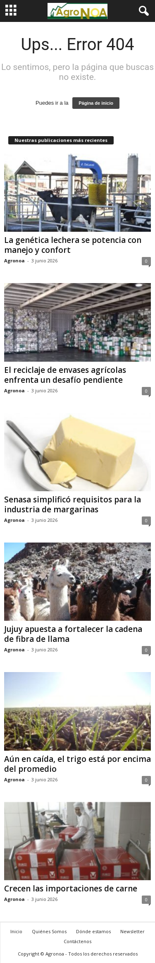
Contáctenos (77, 941)
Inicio (16, 931)
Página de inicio (96, 103)
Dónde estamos (93, 931)
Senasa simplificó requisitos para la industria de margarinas (72, 504)
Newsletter (132, 931)
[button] (142, 11)
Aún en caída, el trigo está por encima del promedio (77, 764)
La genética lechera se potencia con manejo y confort (72, 245)
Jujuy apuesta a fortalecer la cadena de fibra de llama (73, 634)
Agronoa (14, 260)
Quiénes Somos (49, 931)
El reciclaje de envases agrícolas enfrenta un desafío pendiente (65, 375)
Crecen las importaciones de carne (70, 888)
